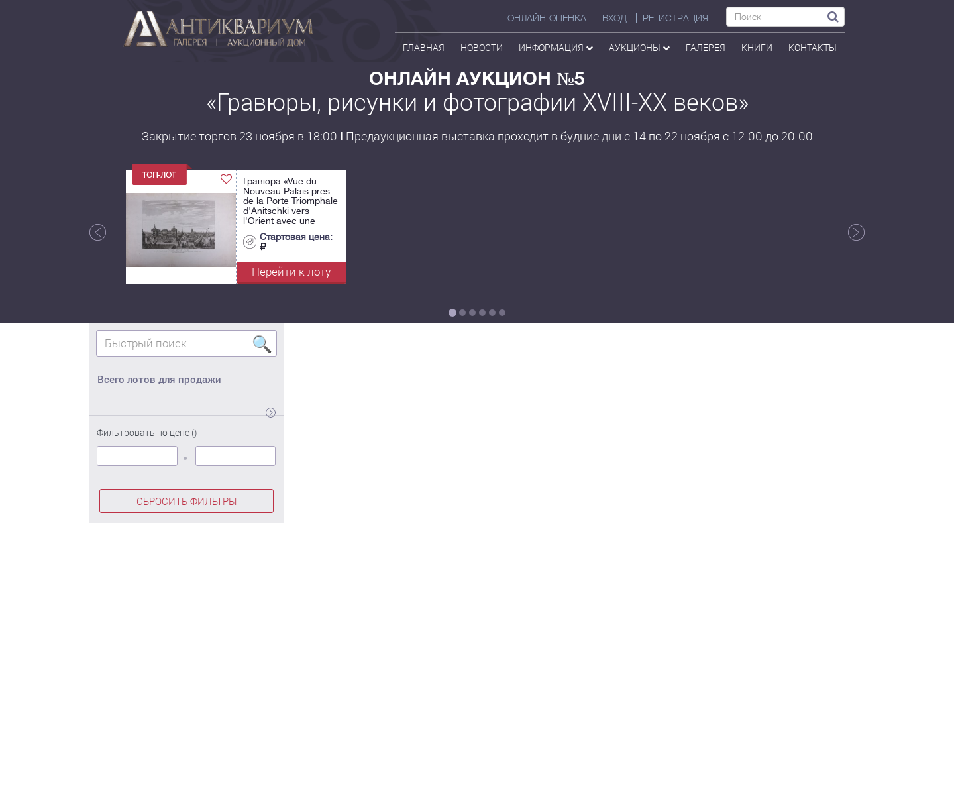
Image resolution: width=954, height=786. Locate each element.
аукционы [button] (639, 47)
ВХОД (614, 18)
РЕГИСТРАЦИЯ (675, 18)
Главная (424, 47)
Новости (481, 47)
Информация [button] (556, 47)
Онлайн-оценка (546, 18)
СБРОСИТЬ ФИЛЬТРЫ (186, 501)
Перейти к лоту (291, 271)
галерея (705, 47)
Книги (756, 47)
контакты (812, 47)
